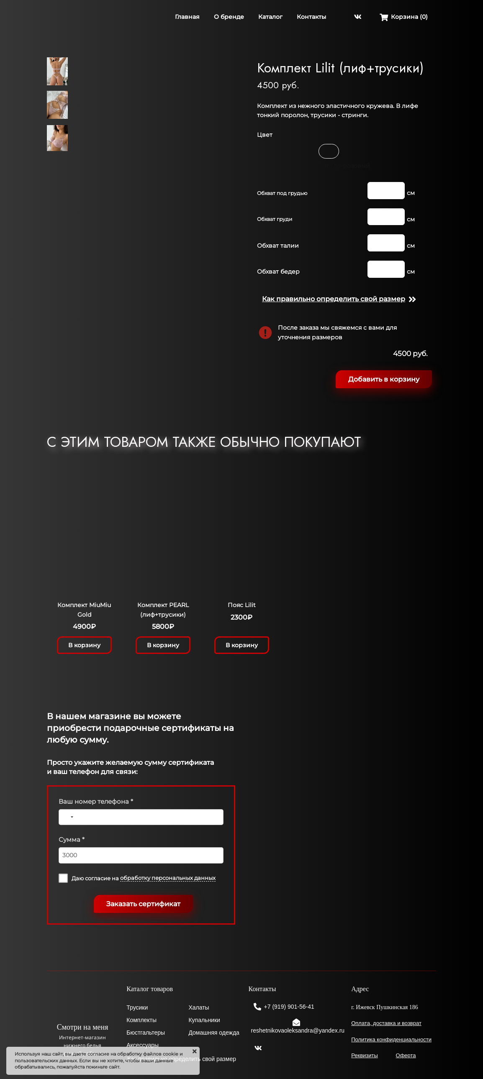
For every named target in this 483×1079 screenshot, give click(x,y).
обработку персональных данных (168, 878)
